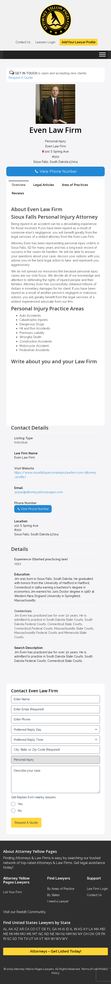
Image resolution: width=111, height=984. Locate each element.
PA (102, 934)
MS (28, 934)
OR (97, 934)
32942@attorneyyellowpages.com (38, 492)
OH (85, 934)
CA (26, 929)
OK (91, 934)
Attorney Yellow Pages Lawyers (34, 969)
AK (10, 929)
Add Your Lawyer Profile (78, 42)
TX (25, 939)
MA (96, 929)
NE (52, 934)
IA (63, 929)
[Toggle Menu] (102, 55)
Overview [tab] (19, 185)
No (20, 810)
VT (41, 939)
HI (59, 929)
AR (21, 929)
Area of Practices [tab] (75, 185)
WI (52, 939)
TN (20, 939)
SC (9, 939)
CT (38, 929)
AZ (15, 929)
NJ (62, 934)
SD (14, 939)
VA (35, 939)
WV (58, 939)
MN (16, 934)
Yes (20, 804)
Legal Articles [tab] (43, 185)
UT (30, 939)
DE (43, 929)
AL (5, 929)
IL (71, 929)
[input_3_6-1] (55, 740)
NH (57, 934)
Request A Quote (21, 77)
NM (68, 934)
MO (22, 934)
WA (47, 939)
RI (4, 939)
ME (5, 934)
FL (48, 929)
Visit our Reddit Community (24, 912)
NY (79, 934)
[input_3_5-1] (55, 729)
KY (85, 929)
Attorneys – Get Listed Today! (55, 951)
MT (34, 934)
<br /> (55, 415)
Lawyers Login (45, 42)
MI (10, 934)
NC (40, 934)
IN (75, 929)
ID (67, 929)
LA (90, 929)
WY (64, 939)
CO (32, 929)
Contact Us (23, 42)
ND (46, 934)
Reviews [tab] (18, 193)
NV (74, 934)
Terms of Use (89, 969)
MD (102, 929)
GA (54, 929)
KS (79, 929)
